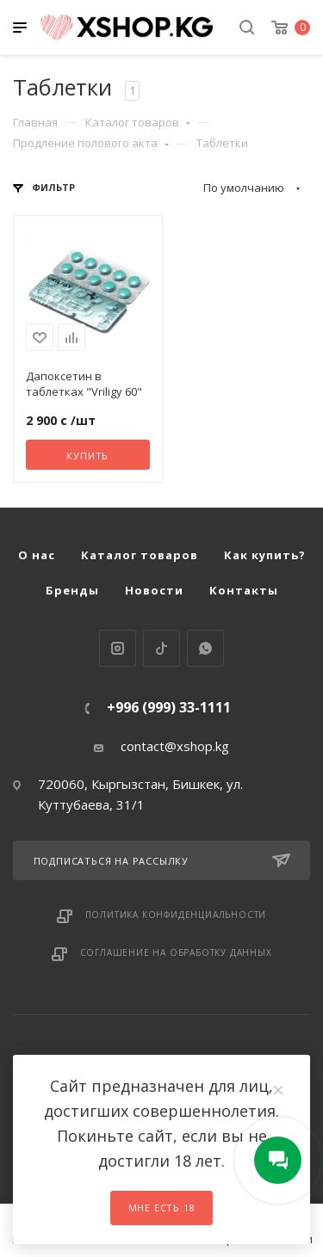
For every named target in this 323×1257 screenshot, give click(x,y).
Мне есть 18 (162, 1207)
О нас (36, 555)
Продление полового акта (91, 143)
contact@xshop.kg (175, 746)
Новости (154, 590)
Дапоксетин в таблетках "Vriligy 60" (84, 383)
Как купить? (265, 555)
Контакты (243, 590)
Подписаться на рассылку (162, 860)
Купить (87, 455)
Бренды (72, 590)
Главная (35, 122)
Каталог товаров (137, 122)
